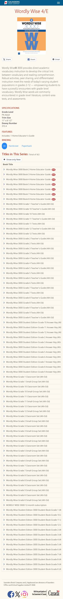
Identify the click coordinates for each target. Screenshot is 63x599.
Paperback (27, 146)
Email (56, 59)
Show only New (11, 159)
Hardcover (14, 146)
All (4, 146)
